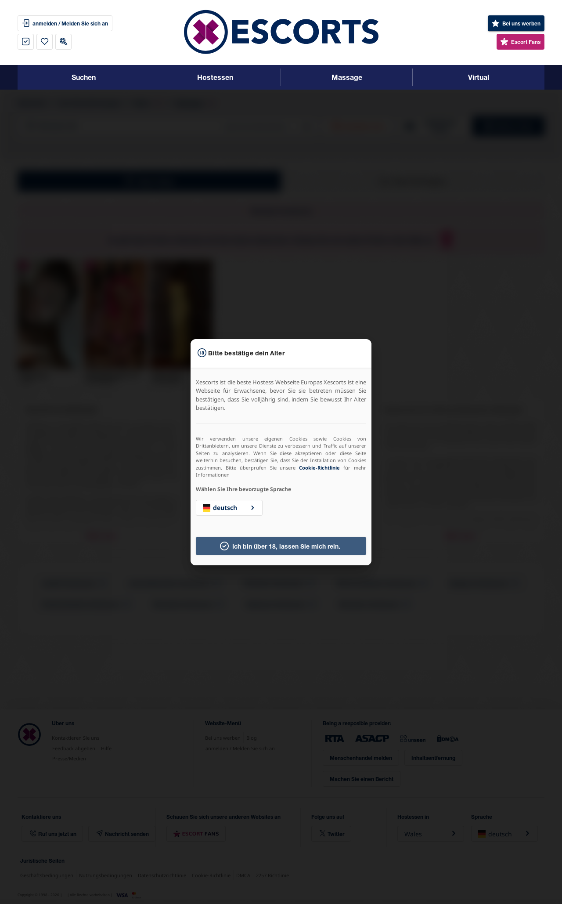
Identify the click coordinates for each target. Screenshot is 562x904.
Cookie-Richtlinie (319, 467)
